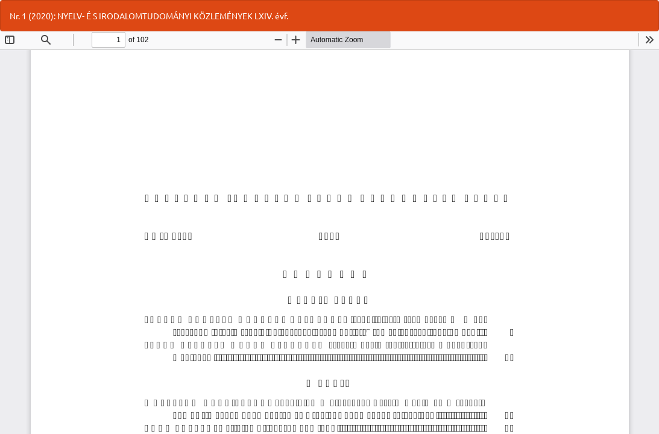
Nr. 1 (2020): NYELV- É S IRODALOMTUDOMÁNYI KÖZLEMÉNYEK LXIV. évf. (149, 15)
